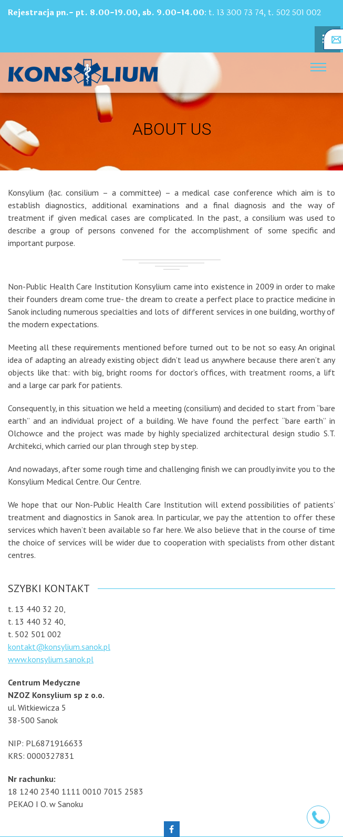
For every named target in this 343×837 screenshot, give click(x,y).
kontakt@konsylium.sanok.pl (59, 646)
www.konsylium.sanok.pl (50, 659)
